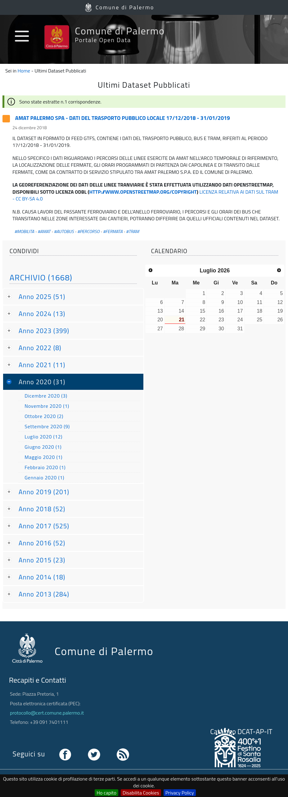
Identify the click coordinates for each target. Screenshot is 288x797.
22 (202, 319)
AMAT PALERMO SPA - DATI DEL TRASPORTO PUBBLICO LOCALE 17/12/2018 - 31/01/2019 (122, 118)
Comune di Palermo (125, 7)
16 (221, 311)
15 (202, 311)
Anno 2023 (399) (44, 331)
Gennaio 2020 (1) (44, 477)
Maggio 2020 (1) (43, 457)
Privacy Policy (179, 792)
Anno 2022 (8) (40, 348)
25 (259, 319)
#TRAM (132, 231)
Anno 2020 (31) (42, 382)
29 (202, 328)
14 (181, 311)
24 (240, 319)
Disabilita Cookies (141, 792)
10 (240, 302)
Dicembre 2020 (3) (46, 395)
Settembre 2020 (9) (47, 426)
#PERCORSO (88, 231)
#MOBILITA (24, 231)
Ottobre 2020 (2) (44, 416)
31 (240, 328)
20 (160, 319)
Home (24, 70)
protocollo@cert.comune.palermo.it (47, 712)
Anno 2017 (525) (44, 526)
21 (181, 319)
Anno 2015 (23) (42, 560)
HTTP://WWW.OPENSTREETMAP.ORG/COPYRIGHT (143, 192)
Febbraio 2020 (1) (45, 467)
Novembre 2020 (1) (47, 406)
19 (280, 311)
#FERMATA (113, 231)
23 (221, 319)
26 (280, 319)
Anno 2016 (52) (42, 543)
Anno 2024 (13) (42, 314)
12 (280, 302)
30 (221, 328)
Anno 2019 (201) (44, 492)
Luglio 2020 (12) (43, 436)
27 (160, 328)
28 (181, 328)
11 (259, 302)
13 (160, 311)
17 (240, 311)
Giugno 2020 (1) (43, 447)
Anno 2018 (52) (42, 509)
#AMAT (44, 231)
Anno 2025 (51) (42, 297)
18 (259, 311)
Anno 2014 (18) (42, 577)
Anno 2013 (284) (44, 594)
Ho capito (106, 792)
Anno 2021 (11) (42, 365)
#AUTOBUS (64, 231)
